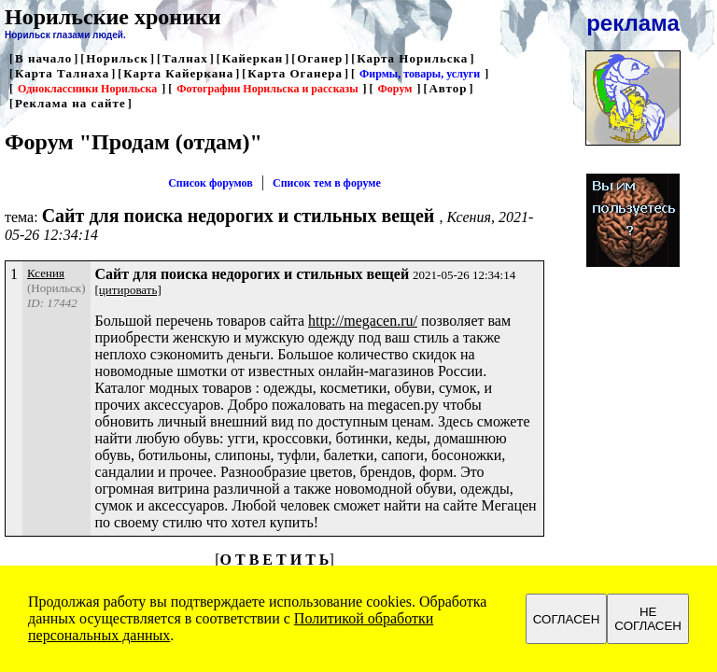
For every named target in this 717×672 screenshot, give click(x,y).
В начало (43, 58)
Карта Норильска (412, 58)
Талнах (185, 58)
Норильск (117, 58)
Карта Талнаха (62, 73)
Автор (448, 88)
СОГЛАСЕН (566, 619)
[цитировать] (128, 290)
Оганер (320, 58)
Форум (395, 88)
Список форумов (210, 182)
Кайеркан (253, 58)
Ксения (45, 273)
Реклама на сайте (70, 103)
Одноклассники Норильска (87, 88)
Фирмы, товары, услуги (419, 73)
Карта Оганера (295, 73)
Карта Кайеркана (178, 73)
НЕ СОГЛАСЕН (648, 619)
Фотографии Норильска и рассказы (267, 88)
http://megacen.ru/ (362, 321)
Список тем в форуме (327, 182)
